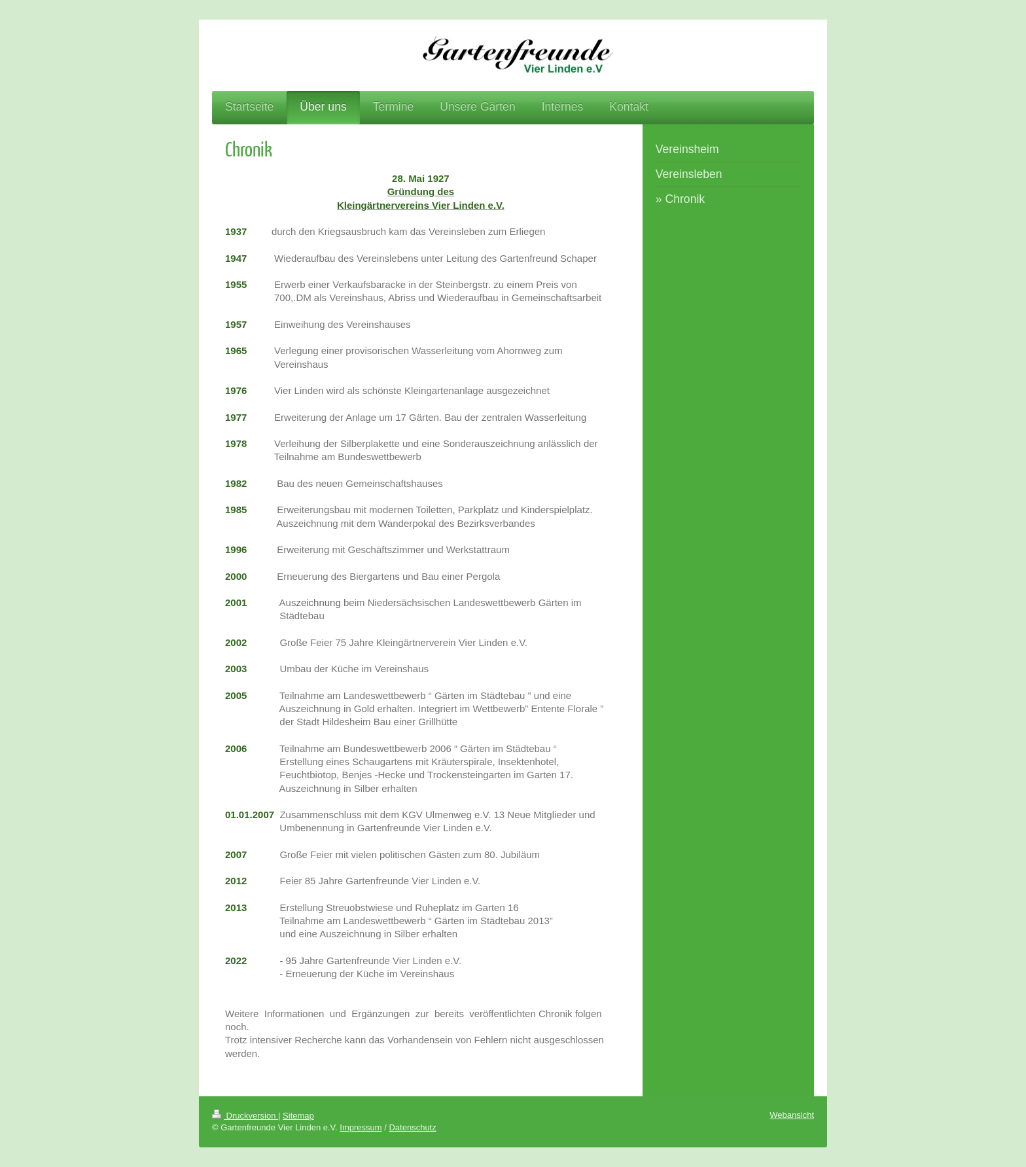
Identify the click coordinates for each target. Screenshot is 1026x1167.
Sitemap (298, 1116)
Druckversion (245, 1116)
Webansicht (792, 1115)
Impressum (360, 1127)
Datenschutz (412, 1127)
